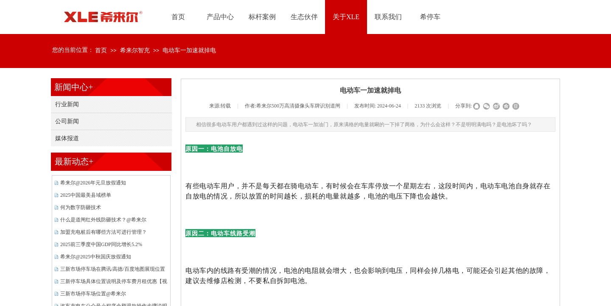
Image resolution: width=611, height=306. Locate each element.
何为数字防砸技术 (80, 207)
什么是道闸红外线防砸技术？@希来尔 (103, 220)
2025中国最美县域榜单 (85, 195)
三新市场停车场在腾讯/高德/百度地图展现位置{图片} (112, 270)
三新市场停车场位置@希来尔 (93, 294)
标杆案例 (262, 16)
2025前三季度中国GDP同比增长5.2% (101, 244)
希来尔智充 (135, 50)
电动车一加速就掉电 (189, 50)
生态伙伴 (304, 16)
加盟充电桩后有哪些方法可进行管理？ (103, 232)
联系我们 (388, 16)
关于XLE (346, 16)
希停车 (430, 16)
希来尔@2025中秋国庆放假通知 (95, 257)
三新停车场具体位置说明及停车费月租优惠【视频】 (113, 282)
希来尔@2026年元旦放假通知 (93, 183)
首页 (101, 50)
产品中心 (220, 16)
